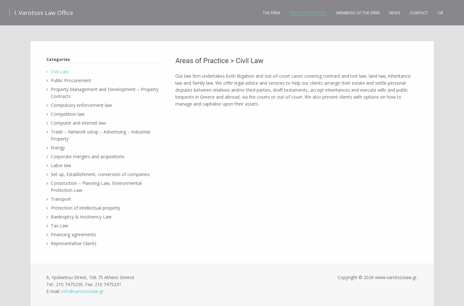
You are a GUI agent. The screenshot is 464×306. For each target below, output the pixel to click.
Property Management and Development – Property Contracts (104, 92)
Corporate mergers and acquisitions (87, 156)
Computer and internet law (78, 123)
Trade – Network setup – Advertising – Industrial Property (100, 135)
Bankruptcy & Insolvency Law (81, 217)
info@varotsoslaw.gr (82, 291)
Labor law (61, 165)
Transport (61, 199)
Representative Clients (74, 243)
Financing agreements (73, 234)
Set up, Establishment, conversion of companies (100, 174)
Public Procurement (71, 80)
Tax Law (59, 226)
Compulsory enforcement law (81, 105)
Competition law (67, 114)
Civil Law (60, 71)
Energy (58, 148)
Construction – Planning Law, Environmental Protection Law (96, 186)
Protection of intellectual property (85, 208)
